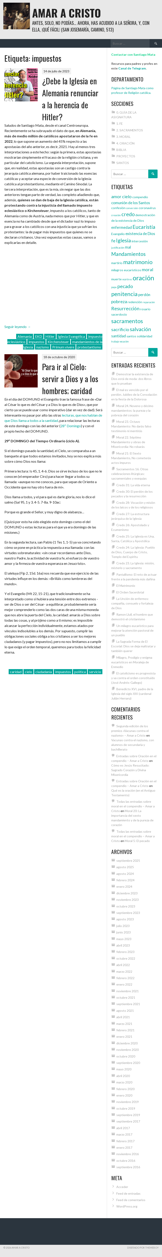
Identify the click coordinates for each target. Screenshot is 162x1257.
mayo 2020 (123, 1069)
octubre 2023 (125, 906)
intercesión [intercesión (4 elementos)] (140, 241)
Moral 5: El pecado (137, 841)
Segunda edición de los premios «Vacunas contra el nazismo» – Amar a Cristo (130, 730)
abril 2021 (123, 1017)
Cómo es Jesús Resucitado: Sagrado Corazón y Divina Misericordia (130, 770)
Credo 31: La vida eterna (133, 485)
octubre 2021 (125, 997)
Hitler (50, 336)
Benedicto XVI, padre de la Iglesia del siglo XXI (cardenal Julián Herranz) (132, 693)
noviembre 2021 (127, 991)
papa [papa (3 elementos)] (114, 287)
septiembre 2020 (128, 1063)
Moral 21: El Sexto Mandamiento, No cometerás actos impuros (131, 457)
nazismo (42, 347)
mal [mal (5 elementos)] (128, 247)
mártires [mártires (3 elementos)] (127, 279)
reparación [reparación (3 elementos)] (149, 302)
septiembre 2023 (128, 913)
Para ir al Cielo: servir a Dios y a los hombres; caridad (70, 378)
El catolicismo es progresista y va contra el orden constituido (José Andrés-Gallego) (133, 677)
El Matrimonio (125, 585)
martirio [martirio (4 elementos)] (117, 263)
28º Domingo (71, 426)
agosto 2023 (125, 919)
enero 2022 (124, 984)
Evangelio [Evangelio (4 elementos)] (118, 234)
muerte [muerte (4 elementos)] (116, 279)
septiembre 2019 (128, 1115)
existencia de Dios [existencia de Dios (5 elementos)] (140, 233)
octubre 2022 (125, 958)
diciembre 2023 (127, 893)
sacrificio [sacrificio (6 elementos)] (120, 329)
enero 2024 (124, 886)
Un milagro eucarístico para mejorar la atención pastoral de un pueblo (132, 630)
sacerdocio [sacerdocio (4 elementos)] (119, 314)
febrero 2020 (125, 1089)
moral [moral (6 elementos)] (147, 269)
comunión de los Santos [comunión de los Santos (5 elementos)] (130, 202)
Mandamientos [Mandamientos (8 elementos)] (128, 254)
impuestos (36, 342)
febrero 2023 (125, 952)
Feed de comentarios (130, 1200)
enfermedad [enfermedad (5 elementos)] (121, 227)
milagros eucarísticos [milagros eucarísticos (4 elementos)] (126, 270)
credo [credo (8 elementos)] (128, 214)
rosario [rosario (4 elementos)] (145, 309)
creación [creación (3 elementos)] (116, 215)
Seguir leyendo (17, 326)
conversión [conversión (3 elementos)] (132, 208)
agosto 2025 (125, 867)
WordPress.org (126, 1206)
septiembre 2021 (128, 1004)
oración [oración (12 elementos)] (143, 278)
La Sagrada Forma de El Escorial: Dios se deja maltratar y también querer (133, 646)
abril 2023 (123, 945)
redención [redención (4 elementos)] (135, 302)
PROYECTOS (125, 156)
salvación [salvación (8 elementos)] (140, 329)
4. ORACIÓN (125, 143)
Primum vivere (63, 347)
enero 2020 (124, 1095)
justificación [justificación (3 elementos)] (117, 247)
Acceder (122, 1187)
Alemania (25, 336)
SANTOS (122, 163)
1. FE (119, 123)
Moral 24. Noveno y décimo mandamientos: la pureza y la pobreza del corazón (132, 410)
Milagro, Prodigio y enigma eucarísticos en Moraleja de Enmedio (131, 662)
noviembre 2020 (127, 1049)
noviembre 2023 (127, 899)
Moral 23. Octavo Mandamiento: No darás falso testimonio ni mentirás (131, 426)
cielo (28, 672)
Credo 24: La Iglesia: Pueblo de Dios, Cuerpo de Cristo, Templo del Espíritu (133, 552)
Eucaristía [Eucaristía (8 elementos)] (144, 227)
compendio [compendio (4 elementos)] (140, 197)
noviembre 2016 (127, 1154)
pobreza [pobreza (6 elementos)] (119, 301)
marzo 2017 (124, 1134)
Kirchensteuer (58, 342)
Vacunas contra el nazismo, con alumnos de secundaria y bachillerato (132, 744)
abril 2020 (123, 1076)
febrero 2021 (125, 1030)
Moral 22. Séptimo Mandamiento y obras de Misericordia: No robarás (128, 442)
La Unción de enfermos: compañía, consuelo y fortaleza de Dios (132, 603)
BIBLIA (121, 150)
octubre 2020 (125, 1056)
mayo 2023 (123, 939)
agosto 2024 (125, 874)
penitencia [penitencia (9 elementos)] (124, 294)
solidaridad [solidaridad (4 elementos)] (144, 336)
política (80, 672)
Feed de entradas (128, 1193)
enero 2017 (124, 1147)
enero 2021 (124, 1036)
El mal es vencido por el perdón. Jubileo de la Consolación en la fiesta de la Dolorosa (134, 394)
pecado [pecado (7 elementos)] (125, 286)
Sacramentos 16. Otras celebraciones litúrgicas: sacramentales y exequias (129, 473)
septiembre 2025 (128, 860)
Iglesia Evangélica (71, 336)
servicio (95, 672)
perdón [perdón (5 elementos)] (144, 294)
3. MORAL (123, 136)
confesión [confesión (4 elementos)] (118, 208)
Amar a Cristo (66, 13)
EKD (38, 336)
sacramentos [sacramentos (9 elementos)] (127, 321)
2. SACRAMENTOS (129, 130)
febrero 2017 (125, 1141)
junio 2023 (123, 932)
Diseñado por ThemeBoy (143, 1247)
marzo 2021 (124, 1024)
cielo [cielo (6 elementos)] (127, 196)
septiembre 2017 (128, 1121)
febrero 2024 (125, 880)
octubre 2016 (125, 1160)
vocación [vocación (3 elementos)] (124, 341)
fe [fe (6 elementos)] (113, 240)
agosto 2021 (125, 1010)
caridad (15, 672)
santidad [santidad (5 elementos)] (118, 336)
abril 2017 (123, 1128)
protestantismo (89, 347)
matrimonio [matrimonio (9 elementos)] (137, 262)
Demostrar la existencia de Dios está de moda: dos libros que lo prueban (132, 378)
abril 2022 (123, 965)
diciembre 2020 (127, 1043)
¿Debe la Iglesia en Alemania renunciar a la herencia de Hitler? (70, 99)
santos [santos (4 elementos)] (131, 336)
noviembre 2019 (127, 1102)
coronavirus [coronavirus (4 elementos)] (147, 208)
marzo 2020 (124, 1082)
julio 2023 (123, 926)
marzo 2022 (124, 971)
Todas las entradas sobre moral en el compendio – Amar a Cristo (133, 806)
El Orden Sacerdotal (130, 592)
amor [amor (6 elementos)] (116, 196)
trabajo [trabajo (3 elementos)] (115, 341)
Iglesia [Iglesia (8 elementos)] (123, 240)
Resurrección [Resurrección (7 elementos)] (125, 308)
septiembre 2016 (128, 1167)
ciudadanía (43, 672)
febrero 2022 (125, 978)
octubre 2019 (125, 1108)
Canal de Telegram (132, 68)
